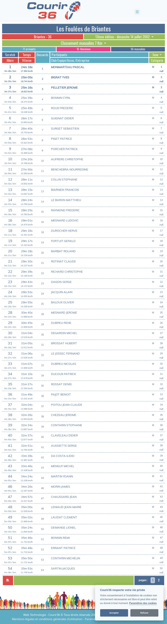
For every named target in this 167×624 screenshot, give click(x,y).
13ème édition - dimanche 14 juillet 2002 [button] (123, 36)
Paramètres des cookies (143, 603)
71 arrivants (29, 49)
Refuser (144, 612)
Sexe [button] (155, 54)
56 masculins (138, 49)
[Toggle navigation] (137, 12)
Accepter (114, 612)
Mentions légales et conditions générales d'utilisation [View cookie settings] (47, 619)
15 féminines (84, 49)
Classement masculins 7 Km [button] (82, 43)
